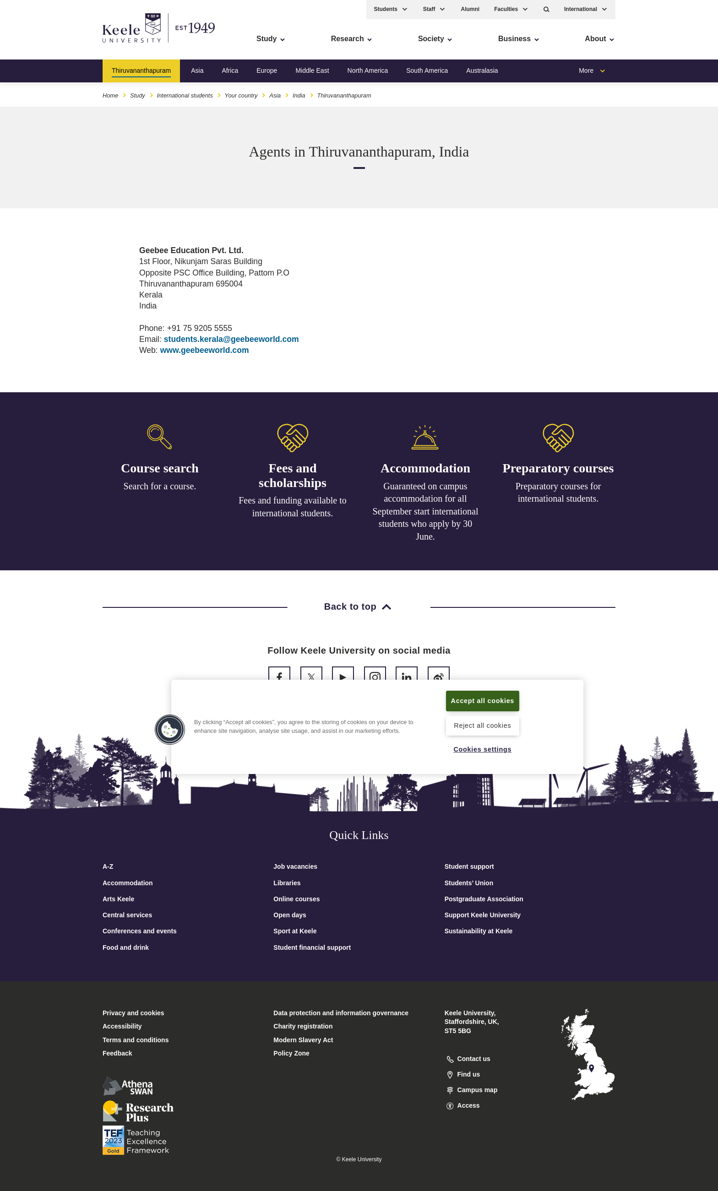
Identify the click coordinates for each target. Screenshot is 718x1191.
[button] (546, 9)
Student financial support (312, 947)
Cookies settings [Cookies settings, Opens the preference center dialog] (482, 749)
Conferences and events (140, 931)
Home (110, 95)
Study (137, 95)
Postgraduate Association (484, 899)
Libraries (286, 883)
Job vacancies (295, 866)
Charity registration (302, 1026)
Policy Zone (291, 1053)
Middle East (312, 70)
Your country (241, 95)
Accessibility (122, 1026)
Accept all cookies (483, 700)
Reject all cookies (482, 725)
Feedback (117, 1053)
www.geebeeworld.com (204, 350)
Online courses (296, 899)
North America (368, 70)
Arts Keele (118, 899)
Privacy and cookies (133, 1013)
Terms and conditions (136, 1040)
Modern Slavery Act (303, 1040)
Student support (469, 866)
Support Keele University (483, 915)
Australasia (482, 70)
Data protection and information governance (340, 1013)
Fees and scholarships (292, 476)
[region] (377, 727)
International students (184, 95)
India (299, 95)
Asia (197, 70)
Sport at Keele (294, 931)
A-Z (108, 866)
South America (427, 70)
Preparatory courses (558, 473)
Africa (230, 70)
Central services (127, 915)
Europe (266, 70)
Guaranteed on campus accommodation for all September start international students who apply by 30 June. (425, 514)
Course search (160, 468)
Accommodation (425, 471)
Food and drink (126, 947)
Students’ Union (469, 883)
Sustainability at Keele (479, 931)
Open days (289, 915)
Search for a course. (160, 486)
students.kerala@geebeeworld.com (231, 339)
